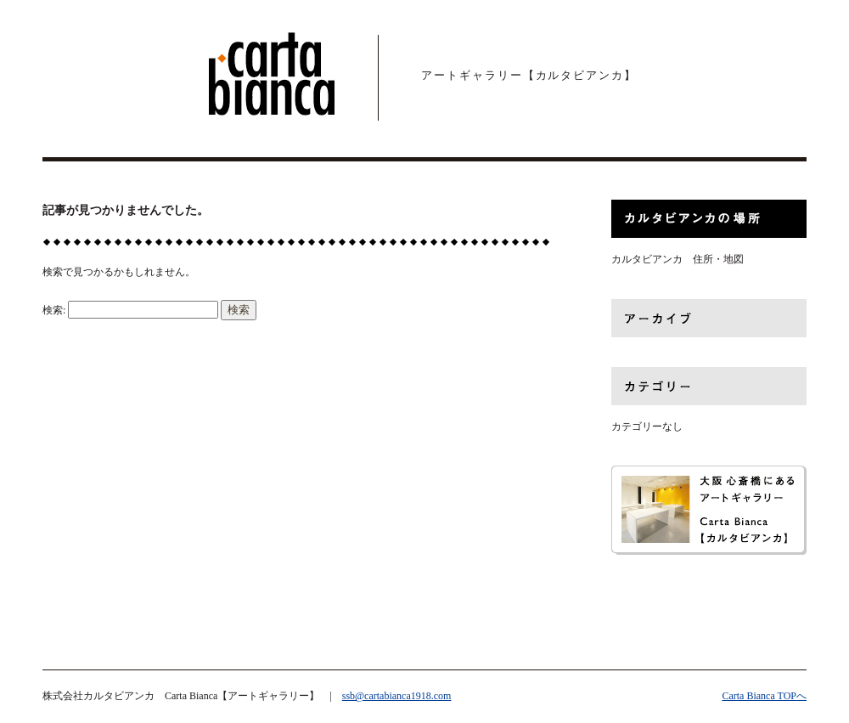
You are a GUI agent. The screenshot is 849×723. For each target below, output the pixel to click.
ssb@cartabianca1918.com (397, 696)
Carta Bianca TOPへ (764, 696)
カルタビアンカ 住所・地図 (677, 259)
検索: (53, 310)
